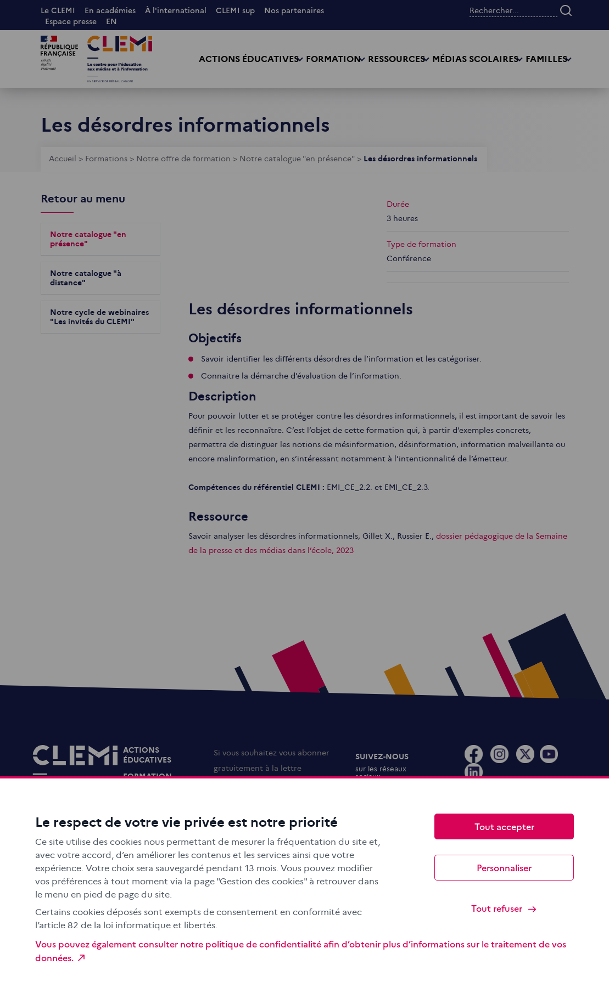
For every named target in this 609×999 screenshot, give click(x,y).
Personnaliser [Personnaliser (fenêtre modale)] (504, 867)
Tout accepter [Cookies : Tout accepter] (504, 826)
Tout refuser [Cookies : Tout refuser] (504, 908)
